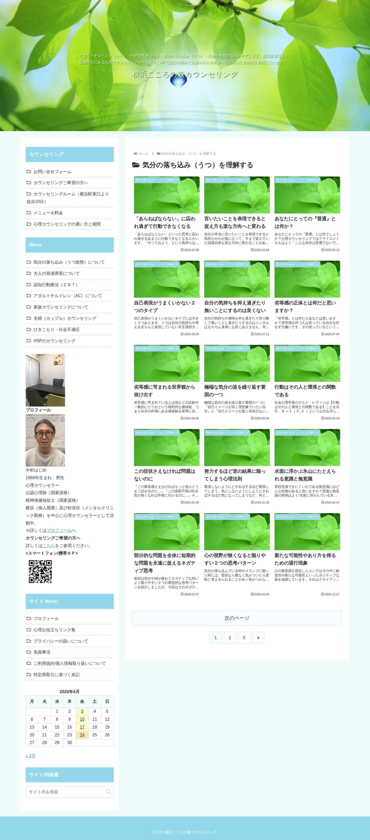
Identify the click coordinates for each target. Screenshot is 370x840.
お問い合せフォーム (52, 171)
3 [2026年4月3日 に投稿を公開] (82, 711)
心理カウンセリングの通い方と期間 (67, 224)
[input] (70, 792)
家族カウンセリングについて (61, 307)
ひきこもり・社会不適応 (57, 329)
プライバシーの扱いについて (61, 641)
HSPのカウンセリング (55, 341)
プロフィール (59, 530)
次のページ (236, 618)
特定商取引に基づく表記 (57, 674)
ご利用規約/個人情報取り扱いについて (70, 663)
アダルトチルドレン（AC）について (68, 295)
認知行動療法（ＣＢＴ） (57, 284)
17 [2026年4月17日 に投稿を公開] (82, 727)
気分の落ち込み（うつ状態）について (69, 262)
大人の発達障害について (57, 273)
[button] (108, 792)
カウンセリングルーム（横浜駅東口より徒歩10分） (68, 198)
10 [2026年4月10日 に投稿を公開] (82, 719)
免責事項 (42, 652)
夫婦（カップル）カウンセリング (65, 318)
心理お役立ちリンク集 (55, 630)
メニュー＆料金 (48, 213)
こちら (48, 545)
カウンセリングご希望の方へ (61, 182)
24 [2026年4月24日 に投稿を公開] (82, 735)
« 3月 (31, 755)
